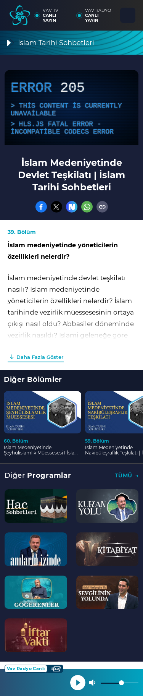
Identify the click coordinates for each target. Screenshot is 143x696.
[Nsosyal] (71, 207)
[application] (71, 107)
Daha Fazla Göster (39, 357)
